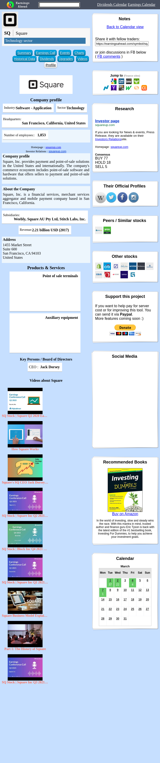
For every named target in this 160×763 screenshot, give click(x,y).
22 (110, 609)
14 (102, 599)
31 (125, 618)
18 (132, 599)
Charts (79, 52)
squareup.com (53, 147)
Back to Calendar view (125, 27)
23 (117, 609)
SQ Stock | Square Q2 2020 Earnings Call (25, 416)
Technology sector (19, 41)
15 (110, 599)
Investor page (107, 121)
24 (125, 609)
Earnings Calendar (141, 5)
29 (110, 618)
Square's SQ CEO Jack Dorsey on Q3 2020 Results (25, 482)
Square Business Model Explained (25, 615)
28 (102, 618)
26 (139, 609)
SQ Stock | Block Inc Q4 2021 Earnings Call (25, 549)
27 (147, 609)
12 (139, 590)
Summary (24, 52)
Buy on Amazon (125, 514)
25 (132, 609)
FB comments (108, 56)
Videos (82, 59)
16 (117, 599)
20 (147, 599)
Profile (51, 65)
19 (139, 599)
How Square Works (25, 449)
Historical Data (24, 59)
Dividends (47, 59)
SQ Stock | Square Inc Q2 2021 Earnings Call (25, 516)
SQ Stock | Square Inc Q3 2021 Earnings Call (25, 682)
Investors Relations (108, 139)
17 (125, 599)
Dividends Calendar (112, 5)
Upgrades (66, 59)
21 (102, 609)
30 (117, 618)
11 (132, 590)
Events (65, 52)
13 (147, 590)
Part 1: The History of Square (25, 649)
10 (125, 590)
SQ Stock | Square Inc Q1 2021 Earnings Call (25, 582)
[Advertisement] (46, 720)
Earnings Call (45, 52)
